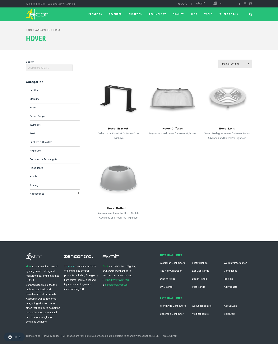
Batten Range (37, 116)
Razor (33, 107)
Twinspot (35, 124)
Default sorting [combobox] (230, 63)
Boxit (33, 133)
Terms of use (33, 335)
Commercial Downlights (43, 159)
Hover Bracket (118, 128)
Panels (33, 176)
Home (29, 29)
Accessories (42, 29)
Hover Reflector (118, 208)
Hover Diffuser (172, 128)
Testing (34, 185)
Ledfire (34, 90)
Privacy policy (51, 335)
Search (30, 61)
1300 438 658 (35, 4)
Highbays (35, 150)
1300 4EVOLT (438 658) (117, 280)
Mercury (34, 98)
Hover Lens (227, 128)
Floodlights (36, 167)
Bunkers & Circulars (41, 142)
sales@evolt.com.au (61, 4)
